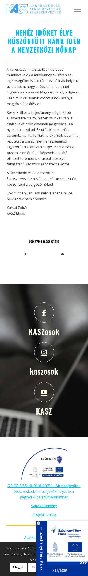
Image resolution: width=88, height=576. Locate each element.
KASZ (44, 411)
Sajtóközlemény (44, 505)
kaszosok (44, 371)
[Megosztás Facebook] (25, 254)
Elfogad (18, 567)
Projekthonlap (44, 514)
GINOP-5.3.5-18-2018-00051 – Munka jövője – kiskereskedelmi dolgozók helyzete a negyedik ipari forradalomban (44, 491)
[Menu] (75, 8)
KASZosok (44, 331)
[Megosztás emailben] (62, 254)
